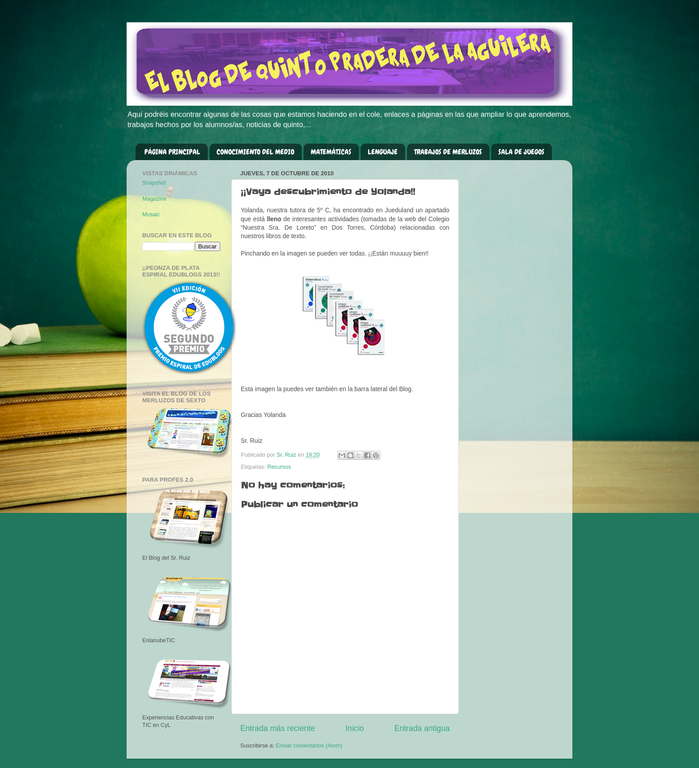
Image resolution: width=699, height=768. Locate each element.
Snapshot (154, 183)
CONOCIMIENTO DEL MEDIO (255, 152)
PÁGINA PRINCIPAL (172, 152)
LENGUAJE (383, 152)
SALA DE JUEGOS (521, 152)
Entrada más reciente (277, 728)
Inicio (354, 728)
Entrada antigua (422, 728)
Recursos (279, 467)
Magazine (154, 199)
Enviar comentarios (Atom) (309, 746)
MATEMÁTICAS (331, 152)
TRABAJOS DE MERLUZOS (448, 152)
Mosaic (151, 214)
